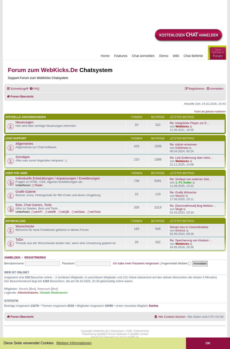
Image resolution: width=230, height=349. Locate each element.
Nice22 (180, 195)
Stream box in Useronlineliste (189, 227)
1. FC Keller (183, 182)
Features (120, 56)
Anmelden (12, 257)
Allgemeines (24, 143)
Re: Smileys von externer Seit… (191, 179)
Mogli (179, 209)
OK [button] (208, 343)
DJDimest (181, 148)
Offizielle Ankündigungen (25, 117)
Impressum (117, 331)
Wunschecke (24, 226)
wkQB (64, 211)
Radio (37, 185)
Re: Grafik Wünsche (183, 192)
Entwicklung (15, 221)
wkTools (94, 211)
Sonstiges (22, 157)
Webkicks (182, 126)
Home (105, 56)
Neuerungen (24, 122)
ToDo (19, 239)
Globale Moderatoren (54, 292)
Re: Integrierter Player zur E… (190, 123)
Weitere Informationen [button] (73, 343)
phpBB (101, 334)
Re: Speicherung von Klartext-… (191, 240)
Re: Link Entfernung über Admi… (191, 157)
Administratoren (28, 292)
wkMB (51, 211)
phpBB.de (133, 337)
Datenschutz (141, 331)
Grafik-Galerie (25, 191)
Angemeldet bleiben (176, 263)
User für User (16, 173)
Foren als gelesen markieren (210, 111)
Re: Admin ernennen (183, 144)
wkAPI (37, 211)
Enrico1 (180, 230)
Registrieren (35, 257)
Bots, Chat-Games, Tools (33, 205)
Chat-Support (16, 138)
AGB (129, 331)
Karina (153, 305)
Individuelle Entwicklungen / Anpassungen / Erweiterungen (57, 178)
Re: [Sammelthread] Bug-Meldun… (193, 205)
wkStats (79, 211)
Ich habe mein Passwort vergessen (136, 263)
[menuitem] (34, 88)
